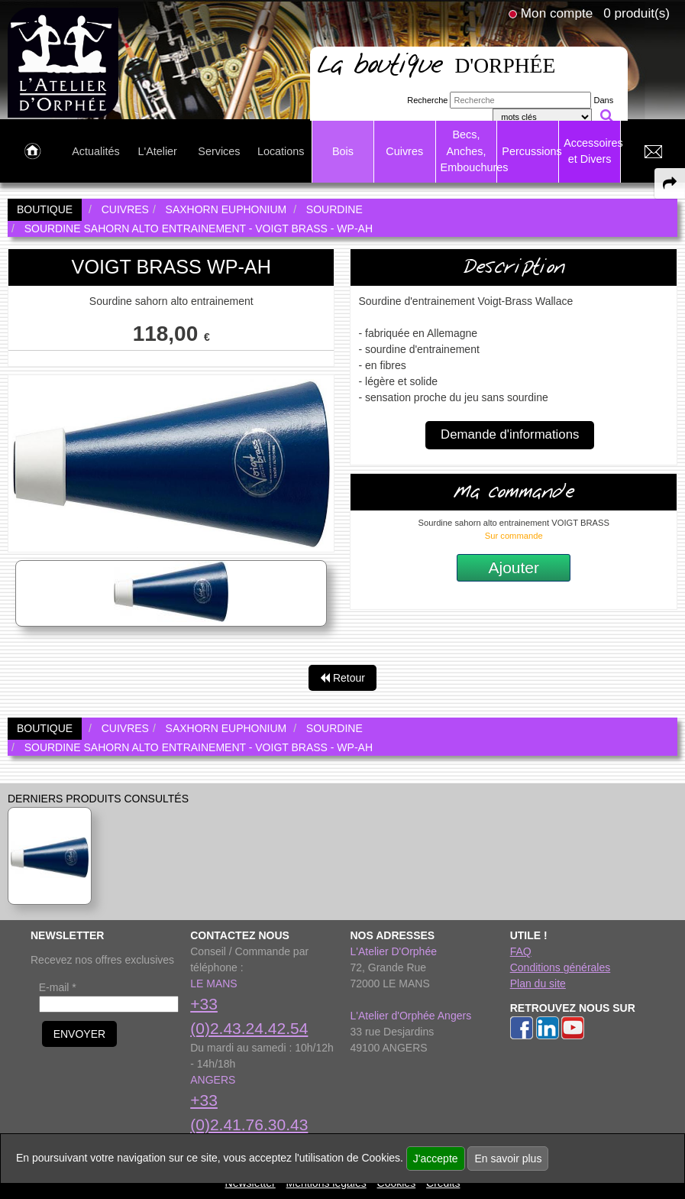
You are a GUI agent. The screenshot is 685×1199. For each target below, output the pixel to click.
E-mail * (57, 987)
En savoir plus (507, 1158)
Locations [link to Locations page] (281, 151)
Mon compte (557, 13)
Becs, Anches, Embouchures (469, 150)
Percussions (530, 151)
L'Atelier (157, 151)
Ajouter (513, 567)
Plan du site (538, 983)
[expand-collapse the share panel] (669, 183)
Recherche (427, 100)
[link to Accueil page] (32, 152)
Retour (342, 678)
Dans (604, 100)
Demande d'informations (510, 434)
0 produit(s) (636, 13)
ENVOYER (79, 1034)
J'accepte (435, 1158)
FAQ (521, 951)
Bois (343, 151)
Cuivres (404, 151)
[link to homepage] (63, 61)
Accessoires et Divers (592, 151)
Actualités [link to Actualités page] (95, 151)
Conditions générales (560, 967)
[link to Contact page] (653, 152)
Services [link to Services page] (219, 151)
